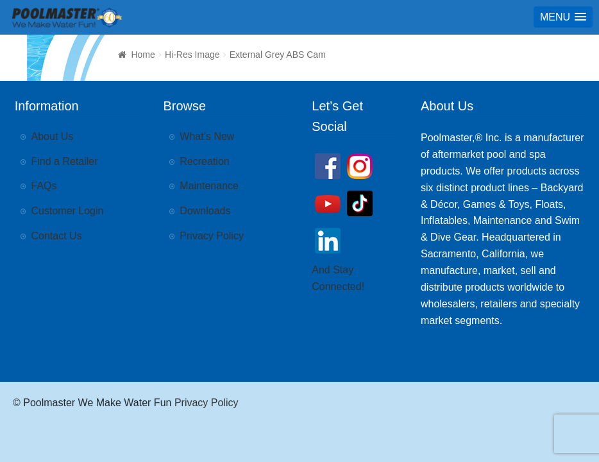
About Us (52, 136)
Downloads (205, 210)
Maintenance (209, 185)
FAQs (44, 185)
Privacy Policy (212, 235)
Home (143, 54)
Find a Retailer (64, 161)
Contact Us (56, 235)
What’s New (207, 136)
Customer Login (67, 210)
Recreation (204, 161)
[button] (563, 17)
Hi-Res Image (192, 54)
